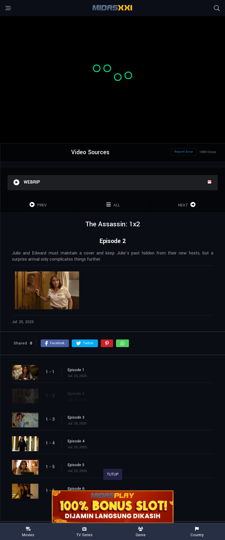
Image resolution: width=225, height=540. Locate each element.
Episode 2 (76, 393)
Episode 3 (76, 417)
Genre (140, 532)
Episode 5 (76, 465)
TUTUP (113, 474)
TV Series (84, 532)
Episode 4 (76, 441)
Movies (28, 532)
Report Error (183, 152)
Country (197, 532)
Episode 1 (76, 370)
